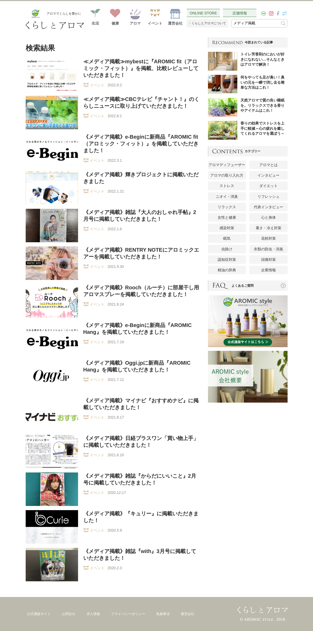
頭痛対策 (268, 259)
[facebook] (278, 13)
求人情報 (93, 614)
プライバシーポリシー (128, 614)
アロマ (135, 23)
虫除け (226, 249)
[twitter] (284, 13)
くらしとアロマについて (208, 23)
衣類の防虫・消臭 (268, 249)
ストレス (226, 186)
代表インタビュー (268, 207)
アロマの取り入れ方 (226, 175)
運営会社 (175, 23)
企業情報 (268, 270)
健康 (115, 23)
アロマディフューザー (226, 165)
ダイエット (268, 186)
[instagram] (271, 13)
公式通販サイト (39, 614)
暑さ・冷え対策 (268, 228)
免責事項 (163, 614)
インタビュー (268, 175)
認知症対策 (227, 259)
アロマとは (268, 165)
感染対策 (226, 228)
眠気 (226, 238)
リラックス (227, 207)
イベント (155, 23)
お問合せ (68, 614)
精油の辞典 (227, 270)
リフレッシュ (268, 196)
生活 (95, 23)
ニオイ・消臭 (227, 196)
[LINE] (263, 13)
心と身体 (268, 217)
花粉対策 (268, 238)
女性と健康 (227, 217)
